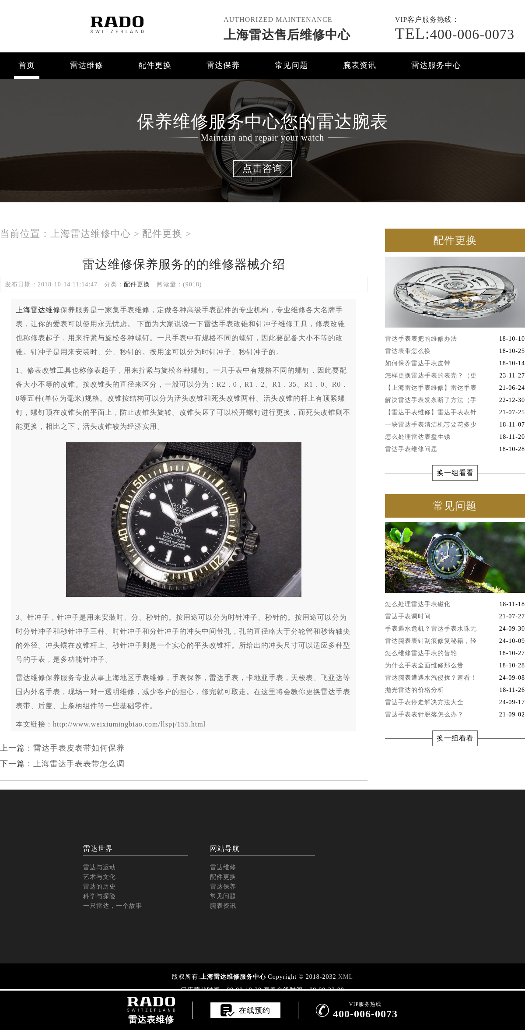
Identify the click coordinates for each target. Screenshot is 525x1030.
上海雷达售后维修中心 (287, 35)
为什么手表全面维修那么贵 (455, 666)
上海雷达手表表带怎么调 (79, 763)
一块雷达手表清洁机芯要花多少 (455, 425)
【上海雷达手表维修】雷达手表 (455, 388)
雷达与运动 (99, 867)
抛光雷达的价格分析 (455, 690)
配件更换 (155, 65)
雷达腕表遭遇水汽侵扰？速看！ (455, 678)
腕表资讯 (359, 65)
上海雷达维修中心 (90, 233)
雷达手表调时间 (455, 616)
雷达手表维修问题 (455, 449)
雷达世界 (98, 848)
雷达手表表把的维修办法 (455, 339)
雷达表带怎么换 (455, 351)
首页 (26, 65)
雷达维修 (86, 65)
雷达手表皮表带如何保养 (79, 748)
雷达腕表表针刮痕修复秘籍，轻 (455, 641)
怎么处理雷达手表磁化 (455, 604)
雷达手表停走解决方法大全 (455, 702)
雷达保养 (223, 65)
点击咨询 (262, 168)
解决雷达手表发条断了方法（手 (455, 400)
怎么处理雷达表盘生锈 (455, 437)
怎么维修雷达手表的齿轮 (455, 653)
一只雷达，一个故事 (112, 906)
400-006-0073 (454, 34)
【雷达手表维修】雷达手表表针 (455, 412)
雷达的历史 (99, 886)
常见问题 (291, 65)
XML (345, 977)
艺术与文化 (99, 877)
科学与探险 (99, 896)
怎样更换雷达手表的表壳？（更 (455, 376)
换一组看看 (455, 472)
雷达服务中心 (436, 65)
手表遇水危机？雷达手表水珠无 (455, 629)
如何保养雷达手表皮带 (455, 363)
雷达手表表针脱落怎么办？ (455, 715)
